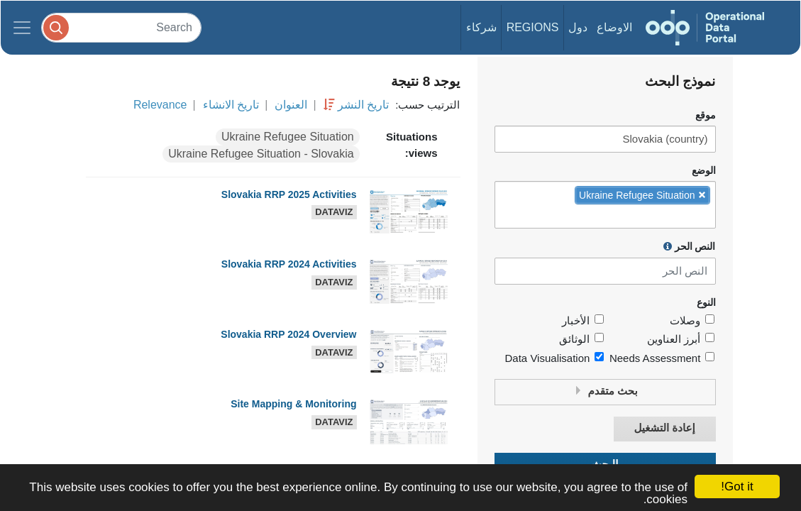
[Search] (121, 27)
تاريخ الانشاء (231, 105)
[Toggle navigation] (22, 28)
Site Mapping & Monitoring (293, 404)
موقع (705, 115)
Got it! (737, 486)
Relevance (160, 105)
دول (577, 27)
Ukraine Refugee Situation (287, 137)
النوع (706, 302)
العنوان (291, 105)
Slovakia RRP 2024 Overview (288, 334)
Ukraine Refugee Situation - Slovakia (260, 154)
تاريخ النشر (363, 105)
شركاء (481, 27)
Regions (533, 27)
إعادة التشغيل (664, 428)
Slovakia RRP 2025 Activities (289, 194)
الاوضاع (614, 27)
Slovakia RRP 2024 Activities (289, 264)
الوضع (704, 170)
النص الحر (689, 246)
